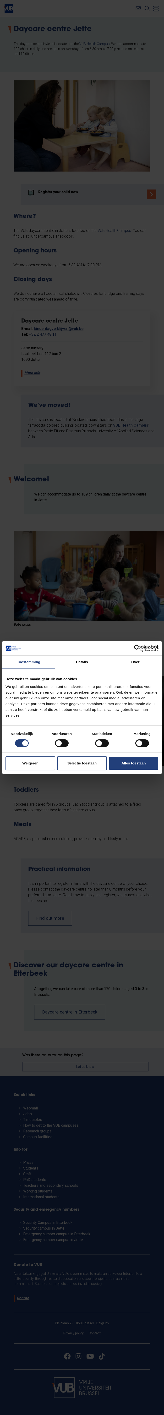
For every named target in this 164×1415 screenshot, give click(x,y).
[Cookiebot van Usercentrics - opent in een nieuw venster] (138, 648)
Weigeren (30, 763)
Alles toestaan (133, 763)
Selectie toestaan (82, 763)
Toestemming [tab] (28, 662)
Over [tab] (135, 662)
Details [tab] (82, 662)
